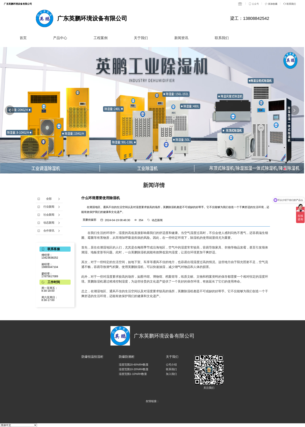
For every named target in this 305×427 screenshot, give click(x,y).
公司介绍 (171, 364)
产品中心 (60, 38)
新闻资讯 (181, 38)
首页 (23, 38)
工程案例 (101, 38)
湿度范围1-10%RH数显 (133, 373)
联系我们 (222, 38)
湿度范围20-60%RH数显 (133, 364)
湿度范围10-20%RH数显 (133, 369)
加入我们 (171, 373)
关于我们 (141, 38)
